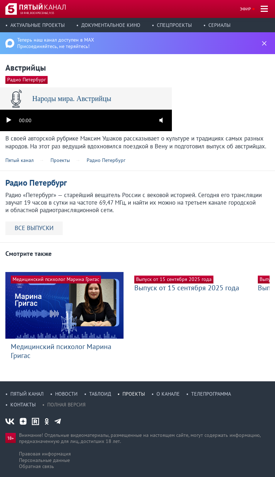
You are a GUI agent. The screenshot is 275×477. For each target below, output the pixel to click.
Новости (66, 394)
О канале (168, 394)
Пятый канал (27, 394)
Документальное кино (110, 25)
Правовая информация (45, 453)
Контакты (23, 404)
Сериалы (219, 25)
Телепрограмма (211, 394)
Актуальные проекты (37, 25)
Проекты (133, 394)
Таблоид (100, 394)
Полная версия (66, 404)
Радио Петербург (26, 79)
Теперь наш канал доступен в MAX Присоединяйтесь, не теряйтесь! (55, 43)
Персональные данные (44, 460)
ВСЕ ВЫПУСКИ (34, 228)
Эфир (245, 8)
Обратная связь (36, 466)
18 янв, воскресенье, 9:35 (37, 13)
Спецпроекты (174, 25)
